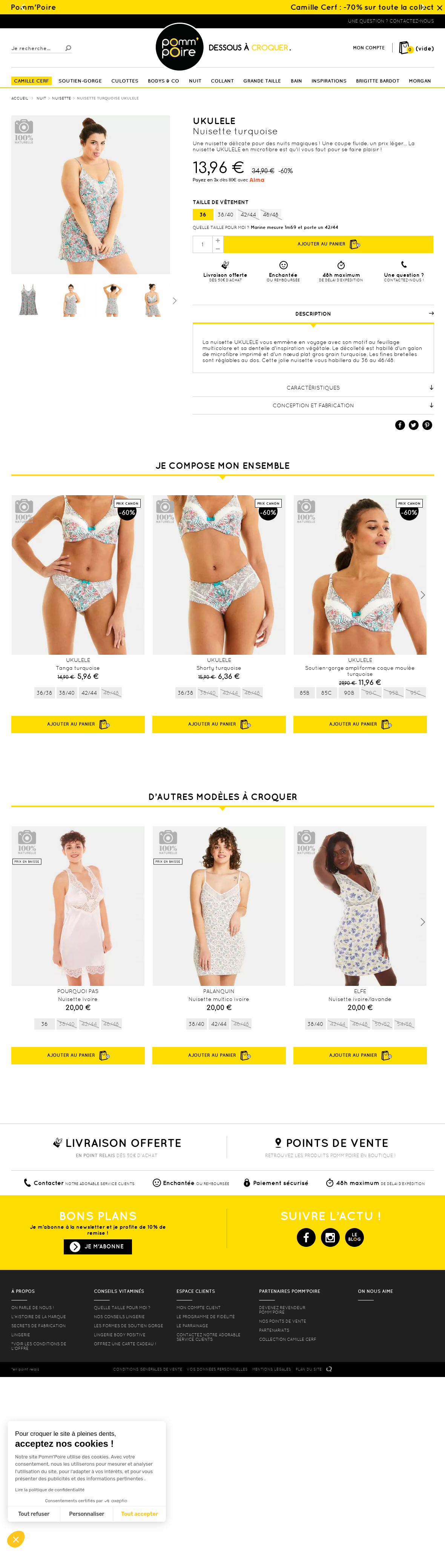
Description (364, 314)
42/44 (248, 215)
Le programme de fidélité (205, 1316)
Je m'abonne (104, 1246)
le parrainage (192, 1325)
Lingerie (20, 1334)
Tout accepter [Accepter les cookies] (139, 1514)
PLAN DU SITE (309, 1369)
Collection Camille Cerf (287, 1339)
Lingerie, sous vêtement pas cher (48, 21)
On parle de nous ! (32, 1307)
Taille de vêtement (221, 202)
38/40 (226, 215)
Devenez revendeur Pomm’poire (282, 1309)
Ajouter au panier (328, 244)
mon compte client (198, 1307)
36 (202, 215)
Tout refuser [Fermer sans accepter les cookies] (33, 1514)
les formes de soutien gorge (128, 1325)
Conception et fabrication (353, 405)
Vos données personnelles (217, 1369)
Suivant (174, 300)
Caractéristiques (360, 388)
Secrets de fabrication (38, 1325)
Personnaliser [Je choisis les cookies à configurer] (86, 1514)
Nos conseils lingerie (119, 1316)
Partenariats (274, 1330)
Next (422, 595)
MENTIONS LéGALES (271, 1369)
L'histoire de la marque (38, 1316)
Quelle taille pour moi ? (221, 227)
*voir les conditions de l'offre (38, 1346)
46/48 (271, 215)
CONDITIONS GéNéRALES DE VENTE (147, 1369)
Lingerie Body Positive (120, 1334)
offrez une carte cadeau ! (125, 1344)
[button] (16, 1539)
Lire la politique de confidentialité (49, 1489)
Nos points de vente (282, 1321)
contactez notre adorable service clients (208, 1337)
